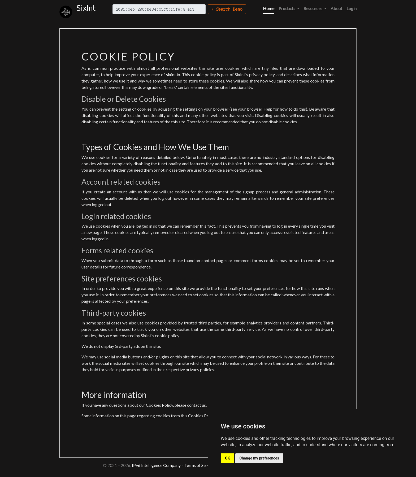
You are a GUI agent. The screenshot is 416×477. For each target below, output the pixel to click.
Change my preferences (259, 458)
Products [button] (287, 8)
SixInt (86, 8)
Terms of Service (199, 465)
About (336, 8)
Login (351, 8)
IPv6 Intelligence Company (156, 465)
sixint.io (173, 74)
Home (268, 8)
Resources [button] (313, 8)
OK (227, 458)
